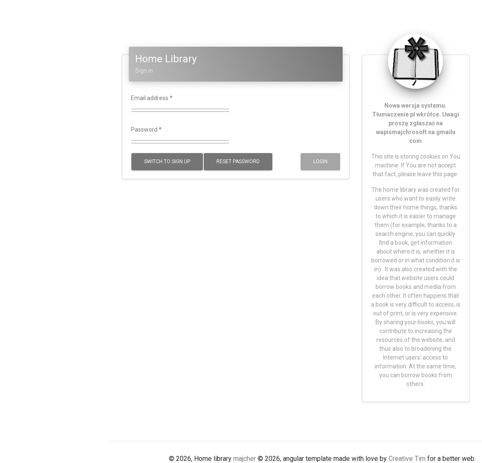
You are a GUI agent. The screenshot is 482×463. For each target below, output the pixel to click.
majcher (244, 459)
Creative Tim (407, 459)
